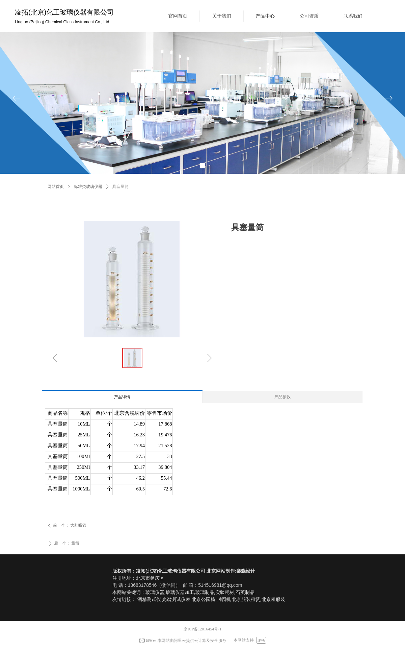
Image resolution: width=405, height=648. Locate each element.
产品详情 (122, 396)
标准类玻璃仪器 (88, 186)
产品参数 (282, 396)
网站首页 (56, 186)
